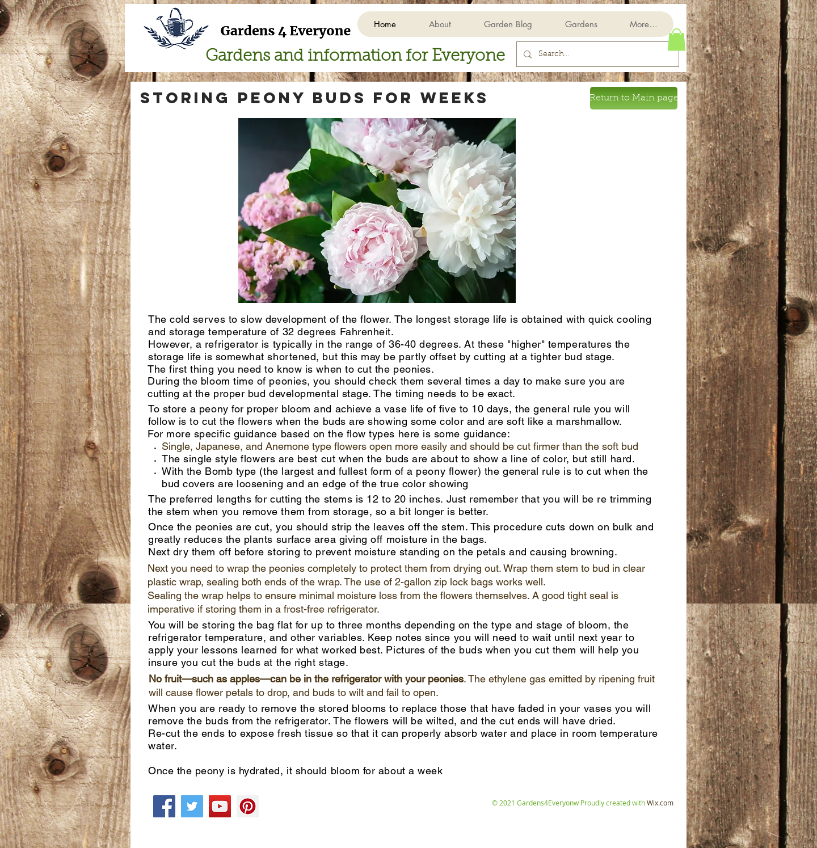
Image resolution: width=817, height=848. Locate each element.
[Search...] (596, 54)
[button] (580, 24)
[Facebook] (164, 806)
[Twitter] (192, 806)
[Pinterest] (248, 806)
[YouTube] (220, 806)
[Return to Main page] (633, 98)
